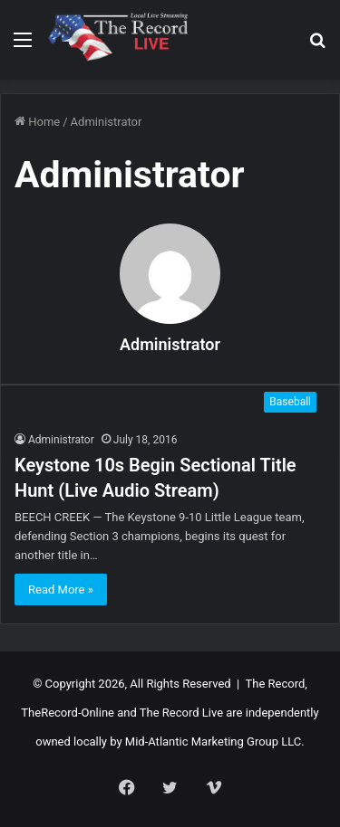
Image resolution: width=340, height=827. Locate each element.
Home (37, 121)
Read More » (60, 589)
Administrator (170, 344)
